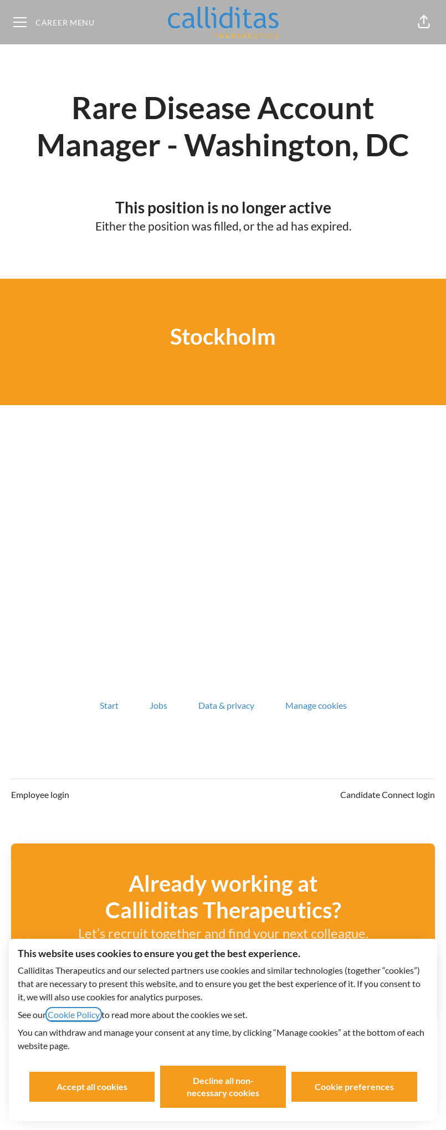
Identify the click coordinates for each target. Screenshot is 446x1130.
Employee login (40, 794)
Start (109, 705)
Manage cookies (316, 705)
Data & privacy (226, 705)
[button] (423, 22)
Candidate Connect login (387, 794)
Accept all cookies (92, 1086)
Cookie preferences (354, 1086)
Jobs (158, 705)
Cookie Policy (74, 1014)
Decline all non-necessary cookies (223, 1086)
